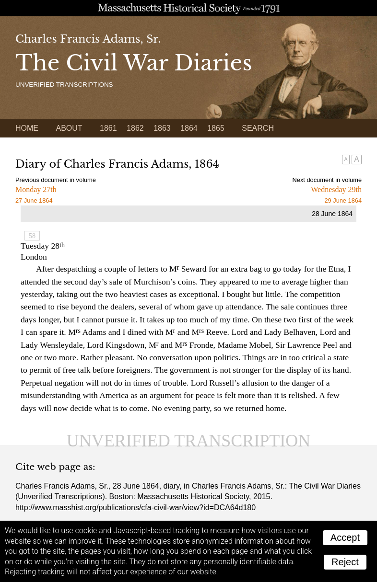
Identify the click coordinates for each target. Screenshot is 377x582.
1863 (162, 128)
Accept (345, 537)
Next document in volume (327, 179)
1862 (135, 128)
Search (258, 128)
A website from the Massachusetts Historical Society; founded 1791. (188, 8)
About (69, 128)
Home (26, 128)
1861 (108, 128)
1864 (189, 128)
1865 (215, 128)
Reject (345, 562)
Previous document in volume (55, 179)
